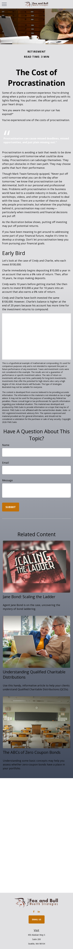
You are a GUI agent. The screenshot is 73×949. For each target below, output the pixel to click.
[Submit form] (10, 507)
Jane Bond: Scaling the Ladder (29, 596)
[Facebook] (34, 911)
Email (5, 462)
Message (7, 480)
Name (5, 445)
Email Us (36, 919)
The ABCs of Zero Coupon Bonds (31, 752)
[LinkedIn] (39, 911)
